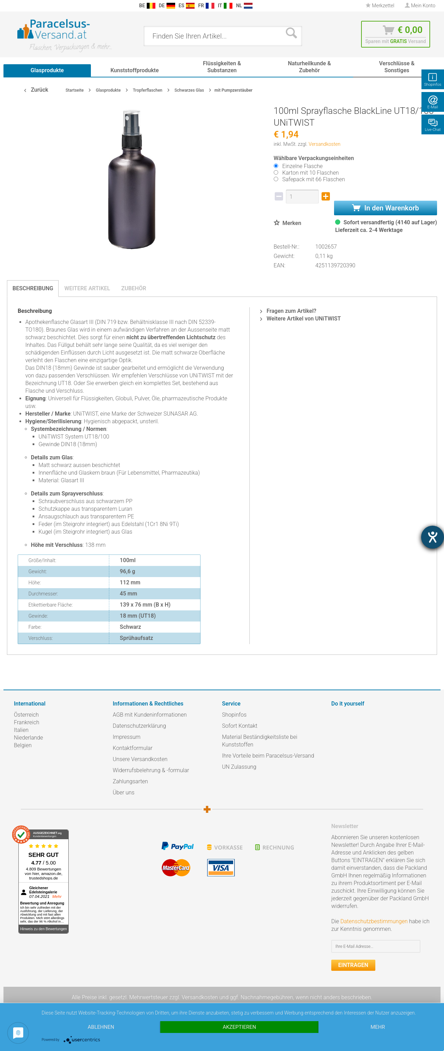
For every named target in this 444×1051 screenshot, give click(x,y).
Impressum (126, 737)
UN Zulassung (239, 767)
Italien (21, 730)
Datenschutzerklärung (139, 726)
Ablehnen (101, 1027)
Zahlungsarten (130, 781)
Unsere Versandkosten (140, 759)
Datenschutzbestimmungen (374, 921)
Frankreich (26, 722)
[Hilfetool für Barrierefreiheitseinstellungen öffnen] (432, 537)
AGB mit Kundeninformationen (150, 714)
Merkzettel (380, 5)
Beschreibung (32, 288)
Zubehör (133, 288)
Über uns (124, 792)
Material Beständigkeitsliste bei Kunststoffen (259, 741)
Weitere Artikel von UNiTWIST (300, 318)
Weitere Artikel (87, 288)
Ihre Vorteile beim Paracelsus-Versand (268, 755)
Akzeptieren (239, 1027)
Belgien (23, 745)
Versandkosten (325, 144)
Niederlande (28, 737)
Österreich (26, 714)
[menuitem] (17, 5)
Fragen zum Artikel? (288, 311)
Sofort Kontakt (239, 726)
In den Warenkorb (385, 208)
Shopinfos (234, 714)
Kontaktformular (133, 748)
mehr (377, 1027)
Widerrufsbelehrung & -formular (151, 770)
